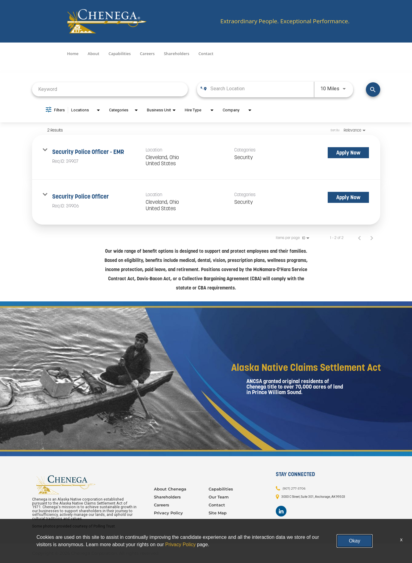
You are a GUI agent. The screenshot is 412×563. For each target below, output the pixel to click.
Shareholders (176, 53)
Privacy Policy (168, 512)
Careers (147, 53)
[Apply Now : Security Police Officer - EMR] (348, 152)
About (93, 53)
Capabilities (119, 53)
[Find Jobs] (373, 89)
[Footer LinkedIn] (281, 511)
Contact (206, 53)
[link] (206, 157)
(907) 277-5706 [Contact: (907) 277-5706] (294, 488)
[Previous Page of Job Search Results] (359, 238)
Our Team (219, 496)
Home (73, 53)
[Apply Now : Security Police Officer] (348, 197)
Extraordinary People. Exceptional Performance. (284, 21)
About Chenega (170, 489)
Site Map (218, 512)
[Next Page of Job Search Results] (372, 238)
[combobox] (110, 89)
